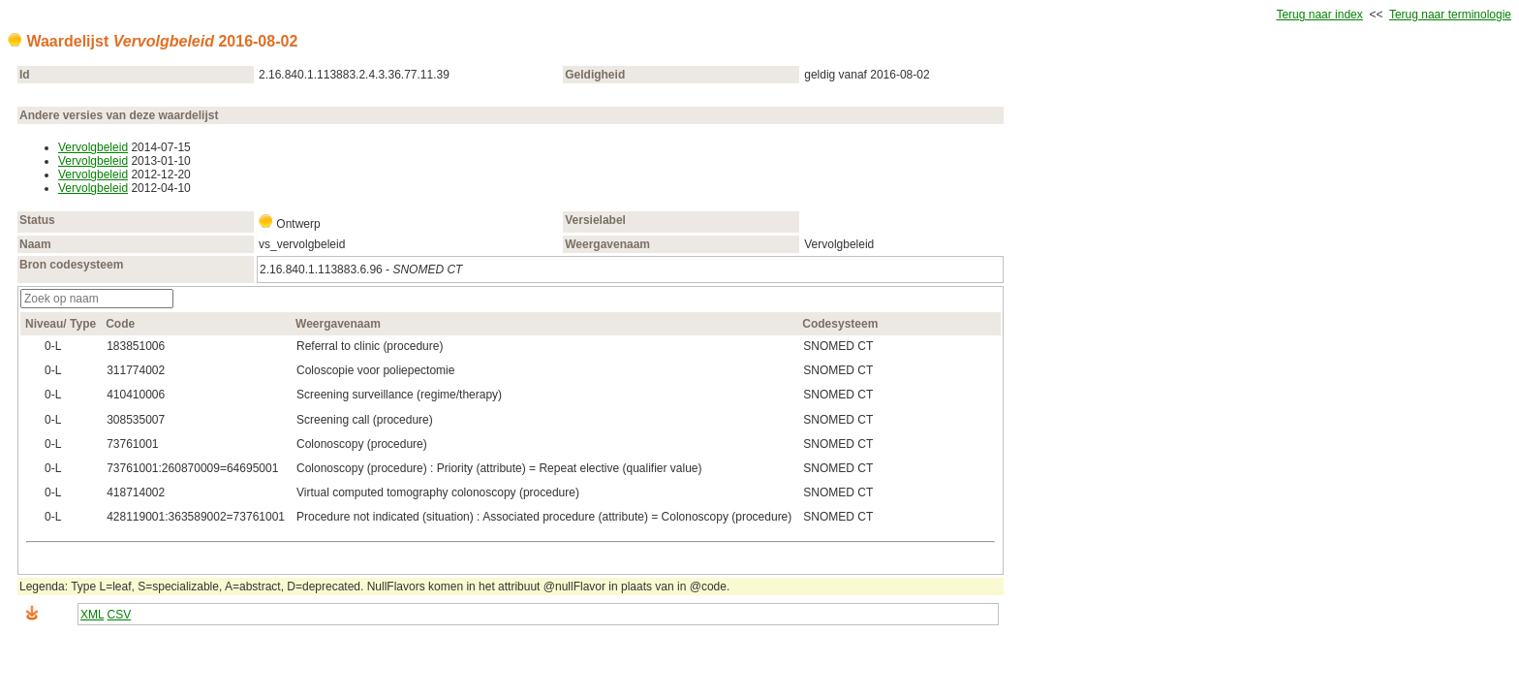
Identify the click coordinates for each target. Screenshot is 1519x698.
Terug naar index (1319, 14)
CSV (120, 614)
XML (92, 614)
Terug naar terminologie (1450, 14)
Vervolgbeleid (93, 147)
